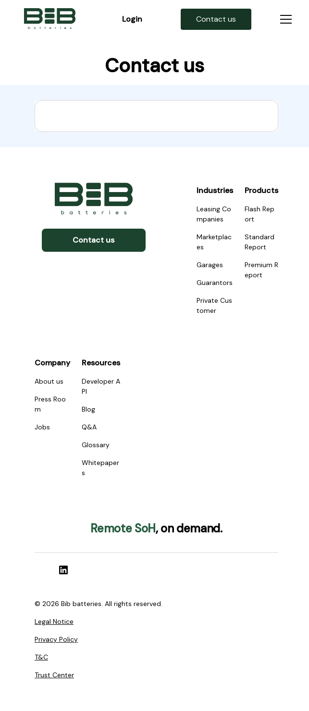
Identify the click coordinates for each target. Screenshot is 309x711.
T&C (41, 657)
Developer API (101, 386)
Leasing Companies (214, 214)
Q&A (89, 427)
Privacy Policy (56, 639)
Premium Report (261, 269)
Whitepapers (100, 467)
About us (49, 381)
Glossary (96, 444)
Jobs (42, 427)
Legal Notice (54, 621)
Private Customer (214, 305)
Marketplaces (214, 242)
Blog (88, 409)
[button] (284, 19)
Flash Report (259, 214)
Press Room (50, 404)
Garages (210, 264)
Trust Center (54, 675)
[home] (49, 19)
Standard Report (259, 242)
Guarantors (215, 282)
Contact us (93, 240)
